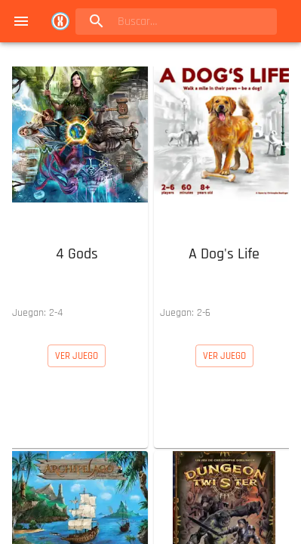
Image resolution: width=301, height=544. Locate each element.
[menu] (21, 21)
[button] (77, 193)
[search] (171, 21)
